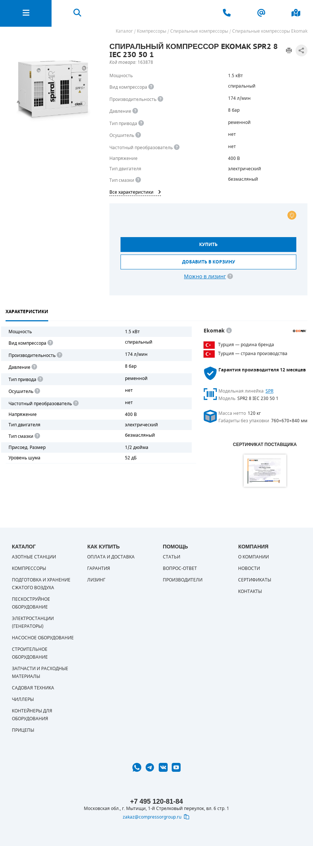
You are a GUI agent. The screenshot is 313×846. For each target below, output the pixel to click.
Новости (249, 568)
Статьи (171, 557)
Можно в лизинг (205, 277)
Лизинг (96, 580)
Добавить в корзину (208, 262)
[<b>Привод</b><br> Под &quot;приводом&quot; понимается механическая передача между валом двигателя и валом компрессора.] (141, 123)
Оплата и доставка (111, 557)
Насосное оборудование (43, 637)
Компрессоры (29, 568)
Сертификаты (254, 580)
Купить (208, 244)
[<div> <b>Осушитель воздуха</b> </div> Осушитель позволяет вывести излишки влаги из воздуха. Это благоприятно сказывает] (138, 135)
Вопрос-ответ (180, 568)
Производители (182, 580)
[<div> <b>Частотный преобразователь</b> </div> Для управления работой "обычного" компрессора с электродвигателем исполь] (75, 403)
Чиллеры (23, 699)
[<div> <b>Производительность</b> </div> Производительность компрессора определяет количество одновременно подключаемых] (160, 99)
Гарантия (98, 568)
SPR (269, 391)
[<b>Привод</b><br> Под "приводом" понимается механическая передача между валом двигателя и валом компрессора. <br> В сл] (39, 379)
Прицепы (23, 730)
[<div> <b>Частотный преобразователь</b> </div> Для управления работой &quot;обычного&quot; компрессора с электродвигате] (176, 147)
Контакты (250, 591)
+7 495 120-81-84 (156, 801)
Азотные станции (34, 557)
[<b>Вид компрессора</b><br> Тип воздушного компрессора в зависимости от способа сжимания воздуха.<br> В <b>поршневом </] (151, 87)
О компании (253, 557)
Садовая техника (33, 688)
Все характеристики (135, 192)
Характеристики (27, 311)
